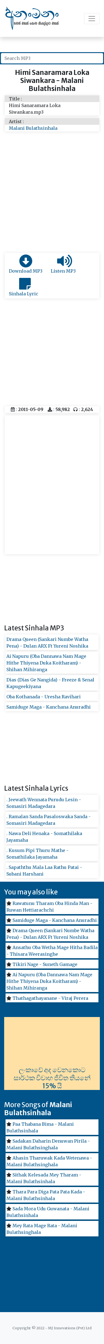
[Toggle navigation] (92, 18)
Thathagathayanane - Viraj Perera (50, 998)
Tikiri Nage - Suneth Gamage (44, 964)
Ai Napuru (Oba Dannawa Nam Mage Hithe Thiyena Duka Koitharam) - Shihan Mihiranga (46, 662)
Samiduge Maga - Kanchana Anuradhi (48, 707)
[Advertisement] (52, 198)
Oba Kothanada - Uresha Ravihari (43, 696)
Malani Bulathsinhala (33, 128)
